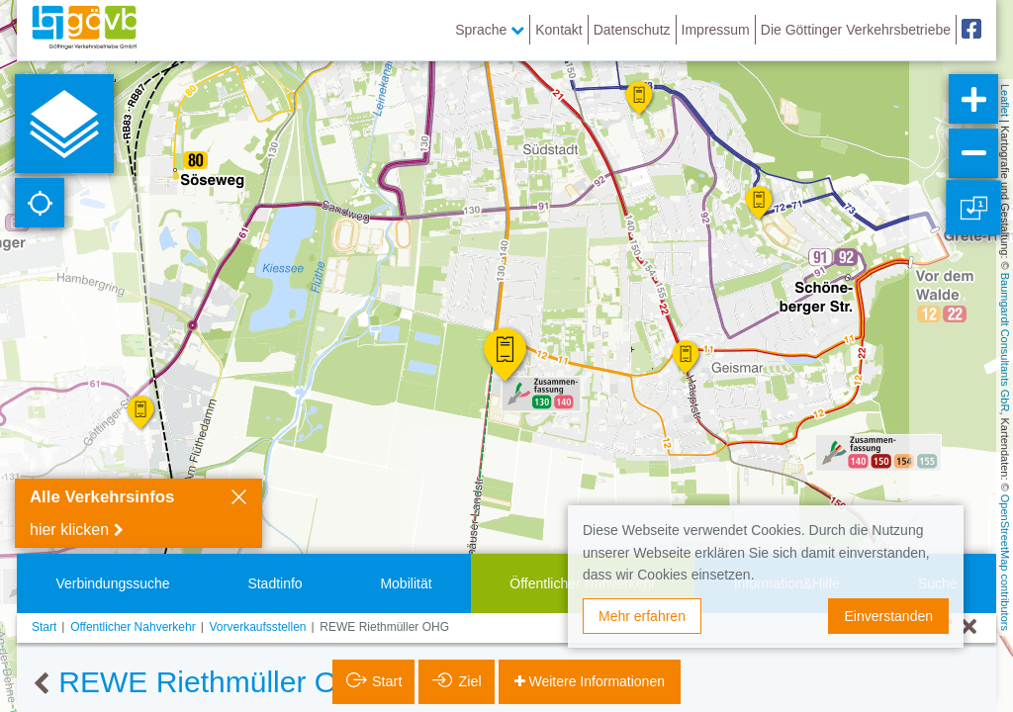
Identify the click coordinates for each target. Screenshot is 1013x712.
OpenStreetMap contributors (1005, 562)
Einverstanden (888, 616)
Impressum (716, 30)
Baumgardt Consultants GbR (1005, 342)
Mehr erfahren (642, 616)
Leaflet (1005, 100)
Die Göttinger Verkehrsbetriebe (856, 30)
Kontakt (558, 30)
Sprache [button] (489, 30)
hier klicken (69, 529)
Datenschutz (632, 30)
